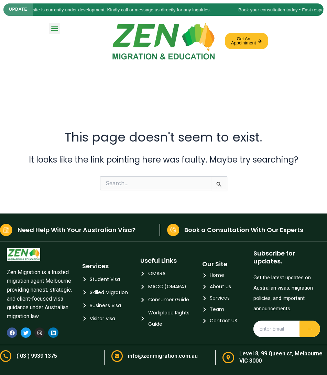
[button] (54, 28)
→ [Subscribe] (310, 328)
